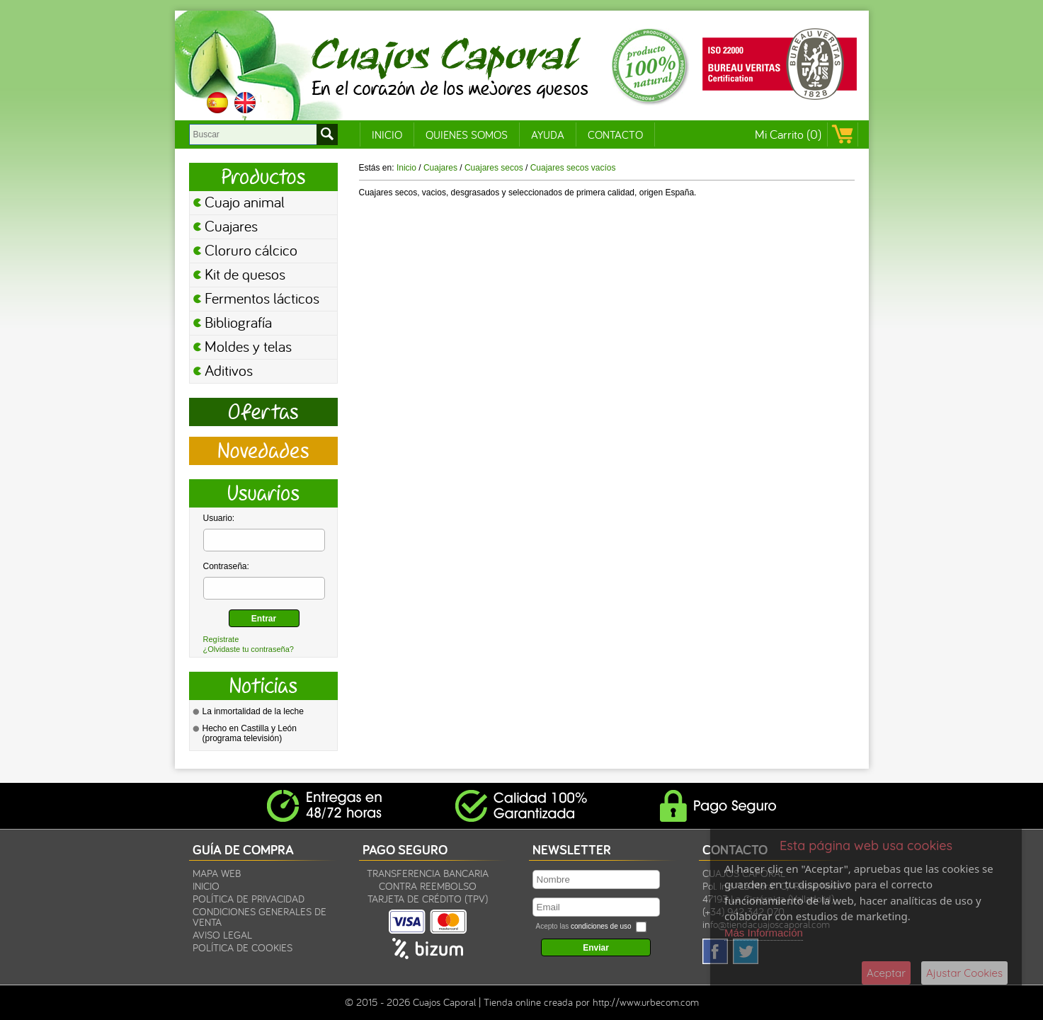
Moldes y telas (248, 346)
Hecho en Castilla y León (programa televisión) (250, 733)
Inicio (387, 134)
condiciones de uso (601, 926)
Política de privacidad (248, 898)
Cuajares (231, 226)
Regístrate (221, 639)
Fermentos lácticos (262, 298)
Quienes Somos (467, 134)
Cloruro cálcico (251, 250)
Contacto (615, 134)
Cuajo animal (245, 202)
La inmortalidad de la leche (253, 711)
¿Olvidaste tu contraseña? (248, 649)
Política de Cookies (242, 947)
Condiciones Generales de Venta (259, 917)
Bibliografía (238, 322)
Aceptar (886, 973)
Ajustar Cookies (964, 973)
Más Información (763, 933)
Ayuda (547, 134)
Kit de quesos (245, 274)
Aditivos (229, 370)
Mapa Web (217, 873)
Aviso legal (222, 934)
